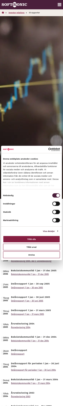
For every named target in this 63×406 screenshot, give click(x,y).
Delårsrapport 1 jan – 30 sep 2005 (27, 287)
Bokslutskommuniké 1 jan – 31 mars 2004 (30, 383)
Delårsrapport (17, 354)
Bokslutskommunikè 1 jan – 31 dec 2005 (30, 274)
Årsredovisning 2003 (20, 396)
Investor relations (16, 12)
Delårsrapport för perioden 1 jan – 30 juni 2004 (33, 370)
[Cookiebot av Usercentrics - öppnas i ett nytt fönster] (48, 149)
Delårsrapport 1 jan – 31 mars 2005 (27, 314)
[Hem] (3, 12)
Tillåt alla (31, 239)
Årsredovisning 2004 (20, 327)
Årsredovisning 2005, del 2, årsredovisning (31, 261)
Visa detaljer (49, 231)
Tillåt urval (32, 247)
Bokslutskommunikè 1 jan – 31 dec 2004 (30, 341)
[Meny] (59, 4)
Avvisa (31, 255)
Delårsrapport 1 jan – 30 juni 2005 (27, 301)
